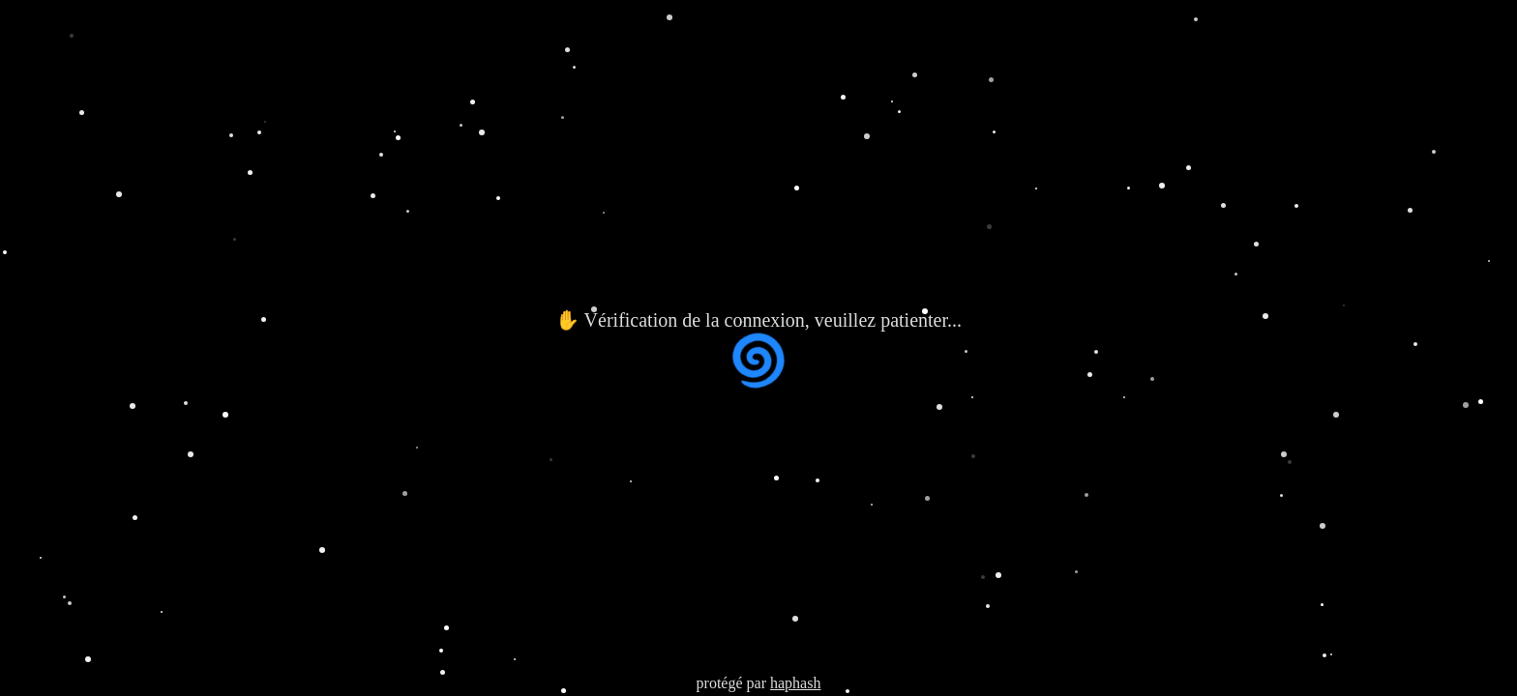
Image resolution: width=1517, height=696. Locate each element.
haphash (795, 683)
